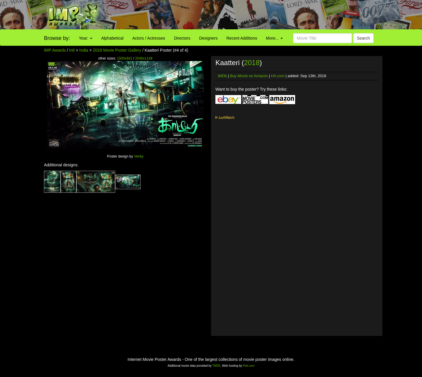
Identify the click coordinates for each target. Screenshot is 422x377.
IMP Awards (55, 50)
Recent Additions (242, 38)
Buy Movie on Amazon (249, 76)
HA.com (278, 76)
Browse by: (57, 38)
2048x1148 (143, 58)
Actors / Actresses (148, 38)
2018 (251, 63)
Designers (208, 38)
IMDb (222, 76)
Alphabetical (112, 38)
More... (274, 38)
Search (363, 38)
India (83, 50)
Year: (85, 38)
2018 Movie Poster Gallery (117, 50)
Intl (72, 50)
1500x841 (124, 58)
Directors (182, 38)
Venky (138, 156)
